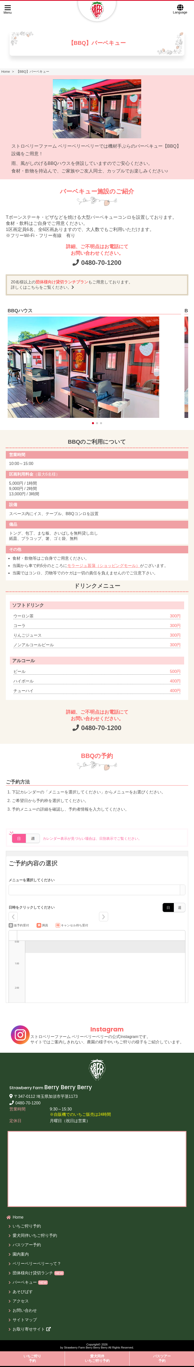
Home (18, 1217)
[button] (93, 423)
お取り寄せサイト (32, 1329)
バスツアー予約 (162, 1358)
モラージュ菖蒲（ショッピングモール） (103, 565)
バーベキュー (30, 1282)
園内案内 (21, 1254)
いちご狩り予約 (32, 1358)
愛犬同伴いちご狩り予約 (97, 1358)
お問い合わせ (25, 1310)
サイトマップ (25, 1320)
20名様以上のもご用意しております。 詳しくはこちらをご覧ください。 (72, 284)
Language (180, 9)
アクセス (21, 1301)
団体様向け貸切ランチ (38, 1273)
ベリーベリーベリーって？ (37, 1263)
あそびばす (23, 1292)
